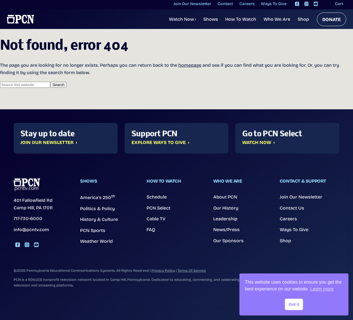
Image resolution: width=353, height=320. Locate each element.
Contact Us (292, 208)
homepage (189, 65)
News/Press (226, 229)
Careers (288, 218)
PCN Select (158, 208)
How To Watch (240, 19)
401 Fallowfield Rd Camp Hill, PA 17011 (33, 204)
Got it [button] (294, 304)
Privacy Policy (163, 270)
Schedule (157, 197)
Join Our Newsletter (47, 142)
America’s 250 (97, 197)
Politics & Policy (97, 208)
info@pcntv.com (31, 229)
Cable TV (156, 218)
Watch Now (182, 19)
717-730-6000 (28, 218)
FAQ (151, 229)
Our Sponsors (228, 240)
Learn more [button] (322, 288)
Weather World (96, 241)
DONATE (331, 19)
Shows (210, 19)
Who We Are (277, 19)
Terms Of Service (191, 270)
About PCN (225, 197)
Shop (303, 19)
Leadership (225, 218)
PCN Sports (92, 230)
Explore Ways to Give (158, 142)
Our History (225, 208)
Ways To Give (294, 229)
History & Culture (99, 219)
